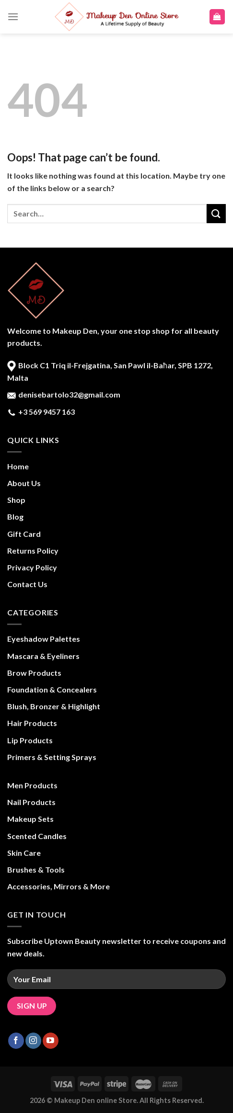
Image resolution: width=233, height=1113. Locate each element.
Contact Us (27, 584)
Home (18, 466)
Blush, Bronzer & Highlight (53, 706)
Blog (15, 516)
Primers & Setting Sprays (51, 756)
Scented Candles (37, 835)
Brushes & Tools (36, 869)
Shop (16, 499)
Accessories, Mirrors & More (58, 886)
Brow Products (34, 672)
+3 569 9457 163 (46, 411)
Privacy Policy (32, 567)
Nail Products (31, 801)
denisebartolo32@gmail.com (68, 394)
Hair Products (32, 722)
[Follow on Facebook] (16, 1041)
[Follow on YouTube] (50, 1041)
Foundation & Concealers (52, 689)
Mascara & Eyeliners (43, 655)
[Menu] (13, 16)
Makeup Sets (30, 818)
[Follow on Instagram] (33, 1041)
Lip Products (30, 740)
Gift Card (24, 533)
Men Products (32, 785)
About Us (24, 483)
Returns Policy (32, 550)
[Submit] (216, 213)
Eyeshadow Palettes (43, 638)
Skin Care (24, 852)
